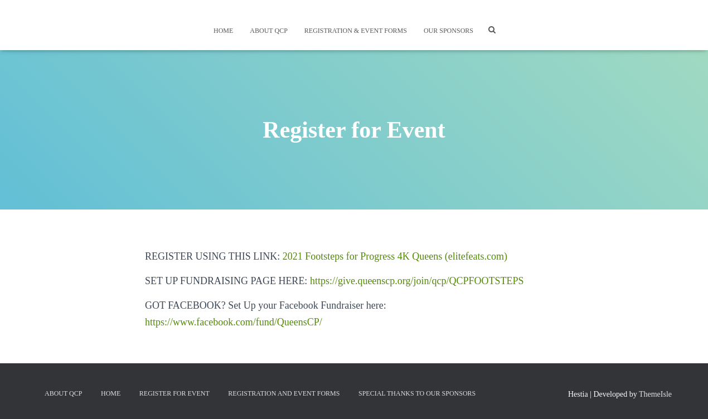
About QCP (268, 31)
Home (223, 31)
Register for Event (174, 393)
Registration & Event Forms (355, 31)
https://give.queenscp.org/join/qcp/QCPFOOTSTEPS (417, 280)
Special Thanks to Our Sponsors (417, 393)
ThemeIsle (655, 394)
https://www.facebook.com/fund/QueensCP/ (233, 322)
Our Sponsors (448, 31)
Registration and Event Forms (284, 393)
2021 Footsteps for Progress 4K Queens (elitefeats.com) (395, 256)
